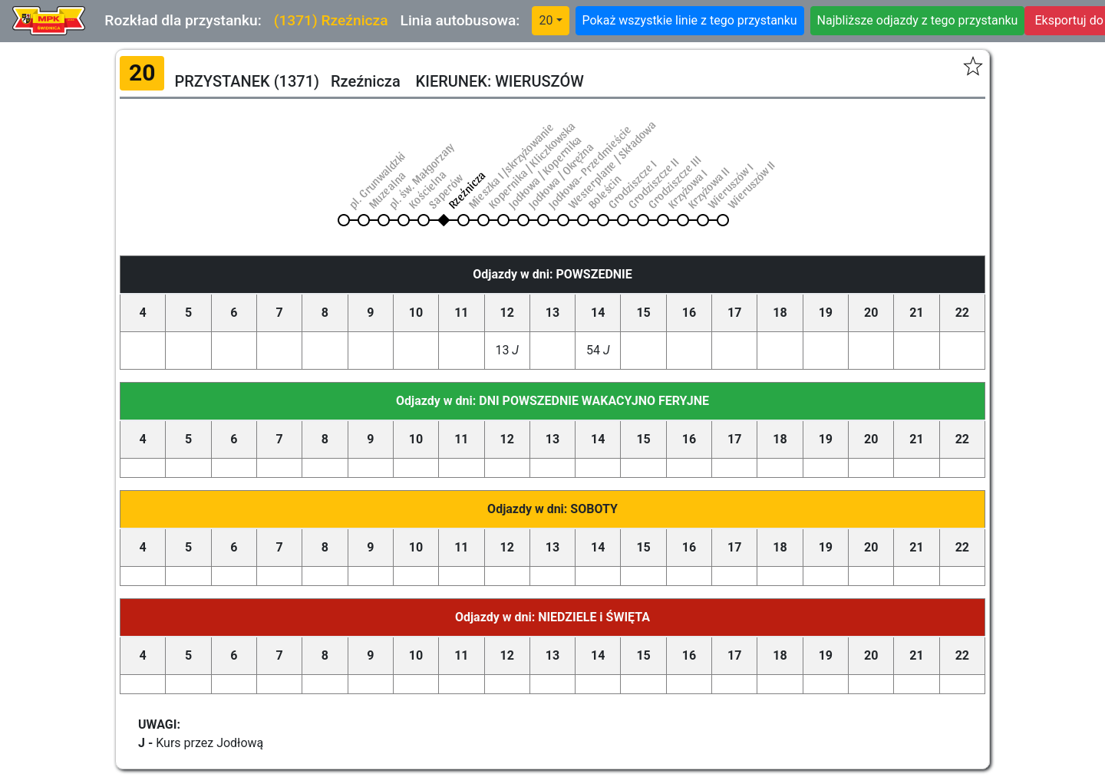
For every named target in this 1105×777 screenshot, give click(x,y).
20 (545, 20)
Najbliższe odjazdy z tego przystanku (917, 20)
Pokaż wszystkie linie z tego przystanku (689, 20)
